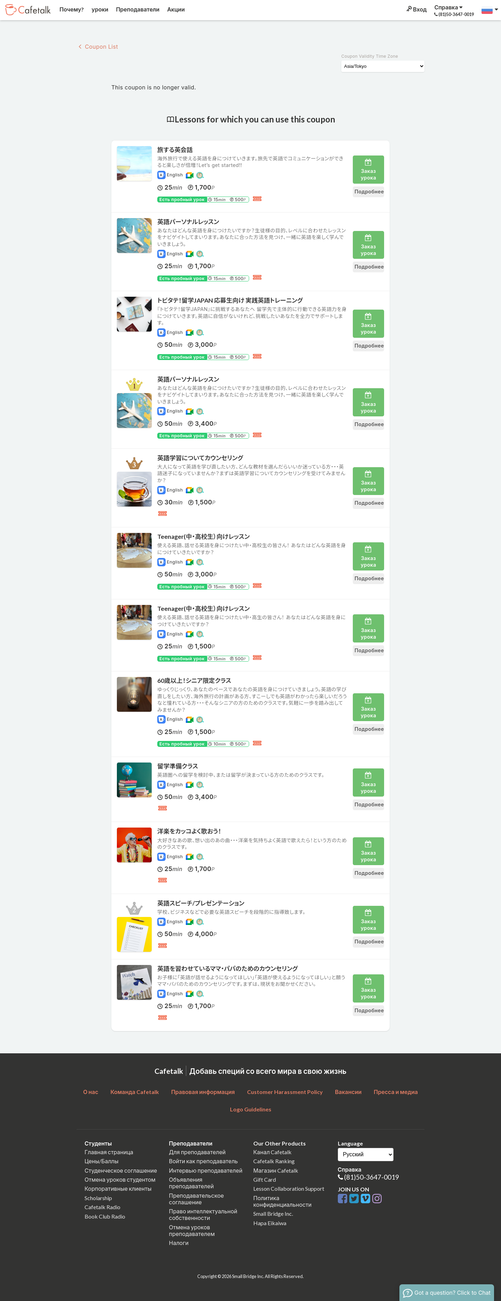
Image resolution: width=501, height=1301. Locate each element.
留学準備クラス (177, 766)
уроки (99, 9)
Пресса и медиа (396, 1091)
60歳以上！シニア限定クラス (194, 680)
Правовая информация (203, 1091)
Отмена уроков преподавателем (192, 1230)
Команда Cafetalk (134, 1091)
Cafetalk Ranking (274, 1161)
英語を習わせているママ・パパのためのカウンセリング (227, 968)
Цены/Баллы (102, 1161)
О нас (90, 1091)
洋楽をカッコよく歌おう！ (189, 831)
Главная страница (109, 1152)
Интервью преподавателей (205, 1170)
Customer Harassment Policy (285, 1091)
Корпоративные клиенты (118, 1188)
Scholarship (98, 1198)
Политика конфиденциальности (282, 1201)
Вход (416, 9)
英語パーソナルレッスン (188, 221)
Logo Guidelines (250, 1109)
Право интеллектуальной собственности (203, 1214)
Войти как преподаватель (203, 1161)
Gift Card (264, 1179)
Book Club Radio (105, 1216)
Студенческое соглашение (121, 1170)
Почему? (71, 9)
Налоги (179, 1242)
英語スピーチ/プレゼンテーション (200, 903)
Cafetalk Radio (102, 1207)
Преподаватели (137, 9)
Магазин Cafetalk (275, 1170)
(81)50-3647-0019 (371, 1177)
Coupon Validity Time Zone (369, 56)
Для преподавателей (197, 1152)
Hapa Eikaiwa (269, 1223)
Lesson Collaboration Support (288, 1188)
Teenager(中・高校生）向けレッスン (203, 536)
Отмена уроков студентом (120, 1179)
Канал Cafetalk (272, 1152)
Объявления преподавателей (191, 1182)
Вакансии (348, 1091)
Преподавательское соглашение (196, 1198)
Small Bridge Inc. (273, 1213)
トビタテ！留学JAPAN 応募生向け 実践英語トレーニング (230, 300)
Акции (175, 9)
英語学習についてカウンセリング (200, 458)
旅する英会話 (175, 149)
